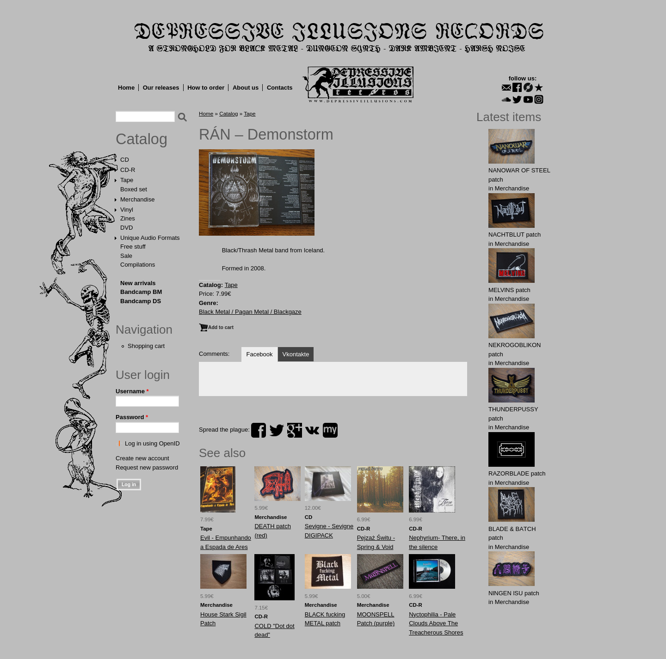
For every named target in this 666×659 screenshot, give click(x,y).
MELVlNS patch (509, 290)
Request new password (147, 467)
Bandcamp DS (140, 301)
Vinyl (126, 209)
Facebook (259, 354)
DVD (126, 227)
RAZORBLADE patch (517, 473)
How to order (205, 87)
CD (124, 159)
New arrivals (138, 283)
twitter (276, 430)
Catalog (141, 139)
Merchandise (137, 199)
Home (126, 87)
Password (132, 417)
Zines (127, 218)
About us (246, 87)
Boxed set (133, 189)
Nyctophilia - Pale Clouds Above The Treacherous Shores (436, 623)
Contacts (280, 87)
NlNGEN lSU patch (513, 593)
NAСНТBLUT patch (514, 234)
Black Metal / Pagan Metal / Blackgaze (250, 311)
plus (294, 430)
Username (132, 391)
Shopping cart (146, 345)
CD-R (128, 169)
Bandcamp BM (141, 291)
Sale (126, 255)
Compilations (137, 264)
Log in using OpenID (152, 443)
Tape (126, 180)
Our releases (161, 87)
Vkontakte (296, 354)
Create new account (142, 458)
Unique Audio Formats (150, 237)
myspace (330, 430)
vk (312, 430)
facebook (258, 430)
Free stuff (133, 246)
